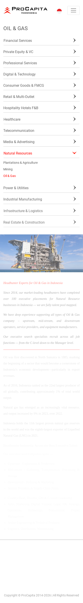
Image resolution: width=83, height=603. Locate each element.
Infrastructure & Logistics (23, 212)
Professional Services (20, 63)
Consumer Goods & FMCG (23, 85)
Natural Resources (18, 153)
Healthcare (12, 119)
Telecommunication (18, 131)
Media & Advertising (19, 142)
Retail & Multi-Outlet (18, 97)
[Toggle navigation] (73, 10)
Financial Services (18, 41)
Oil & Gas (9, 176)
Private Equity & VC (18, 52)
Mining (8, 169)
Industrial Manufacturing (22, 200)
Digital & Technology (19, 74)
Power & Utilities (16, 188)
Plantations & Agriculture (20, 162)
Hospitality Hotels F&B (20, 108)
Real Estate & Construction (24, 224)
